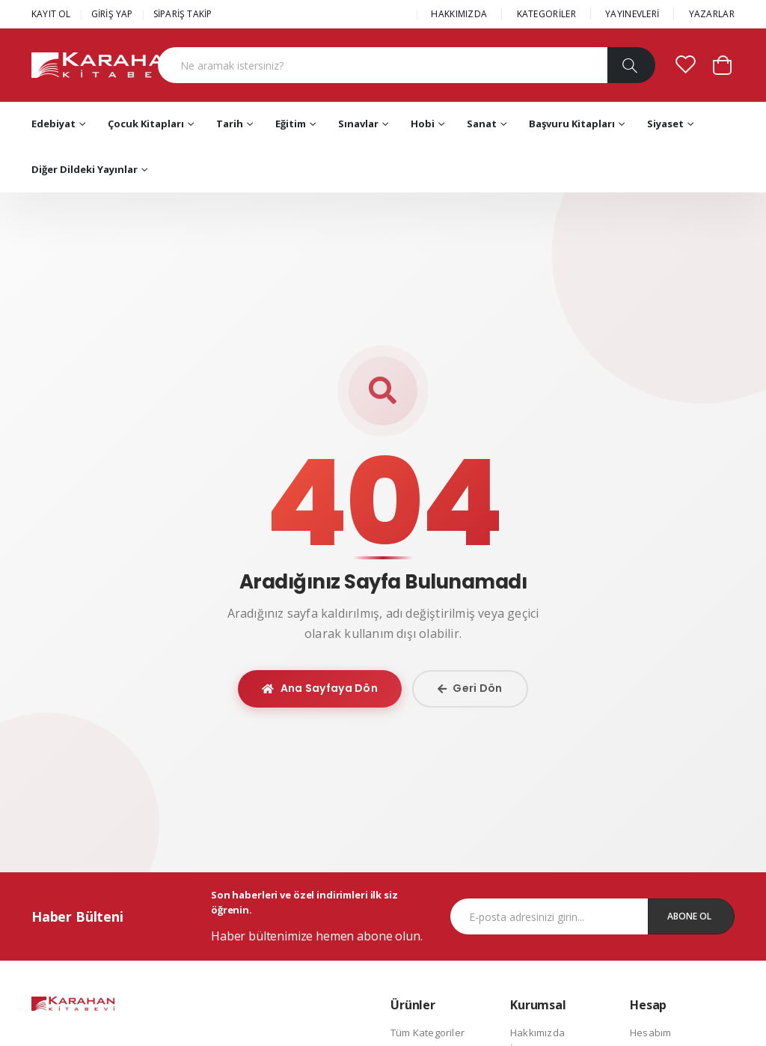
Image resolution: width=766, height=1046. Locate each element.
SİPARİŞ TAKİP (182, 13)
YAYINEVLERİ (632, 13)
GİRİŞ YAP (112, 13)
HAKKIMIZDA (459, 13)
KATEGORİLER (546, 13)
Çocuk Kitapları (146, 123)
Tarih (229, 123)
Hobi (423, 123)
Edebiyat (53, 123)
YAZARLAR (712, 13)
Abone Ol (689, 916)
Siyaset (665, 123)
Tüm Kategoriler (427, 1032)
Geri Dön (470, 688)
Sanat (482, 123)
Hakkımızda (537, 1032)
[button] (722, 64)
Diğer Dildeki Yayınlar (84, 169)
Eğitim (290, 123)
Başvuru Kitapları (572, 123)
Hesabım (650, 1032)
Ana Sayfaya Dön (320, 688)
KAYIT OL (51, 13)
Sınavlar (358, 123)
